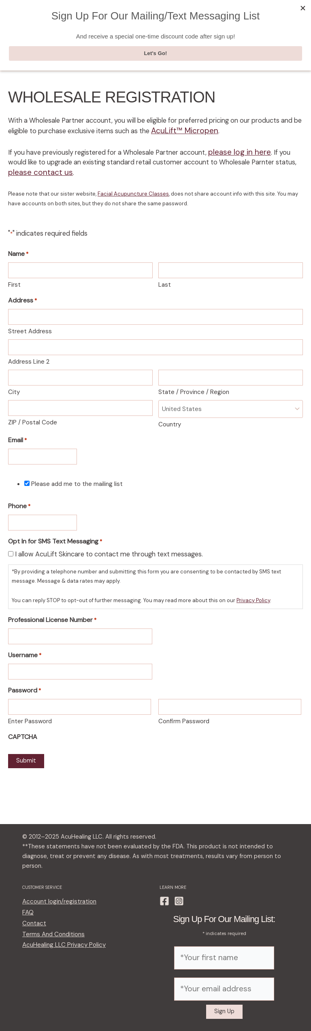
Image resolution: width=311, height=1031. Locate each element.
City (14, 389)
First (14, 281)
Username (24, 649)
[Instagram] (179, 907)
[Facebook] (164, 907)
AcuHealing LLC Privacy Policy (59, 944)
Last (164, 281)
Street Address (30, 328)
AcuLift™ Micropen (179, 132)
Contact (32, 925)
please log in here (234, 153)
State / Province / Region (193, 389)
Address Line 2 (28, 358)
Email (17, 436)
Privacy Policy (253, 595)
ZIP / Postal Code (32, 419)
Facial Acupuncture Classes (133, 191)
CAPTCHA (22, 730)
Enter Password (30, 715)
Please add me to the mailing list (77, 479)
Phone (19, 502)
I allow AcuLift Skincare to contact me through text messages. (109, 549)
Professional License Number (52, 614)
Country (169, 420)
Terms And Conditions (50, 934)
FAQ (27, 916)
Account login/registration (55, 906)
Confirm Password (183, 715)
